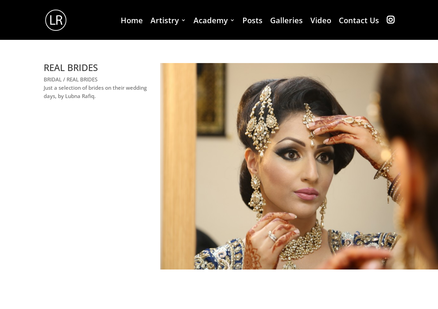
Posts (252, 21)
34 (361, 255)
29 (332, 255)
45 (426, 255)
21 (285, 255)
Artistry (165, 21)
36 (373, 255)
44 (420, 255)
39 (391, 255)
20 (279, 255)
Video (320, 21)
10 (220, 255)
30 (338, 255)
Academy (211, 21)
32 (350, 255)
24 (302, 255)
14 (243, 255)
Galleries (286, 21)
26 (314, 255)
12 (232, 255)
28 (326, 255)
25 (308, 255)
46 (432, 255)
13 (238, 255)
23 (296, 255)
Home (132, 21)
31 (344, 255)
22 (291, 255)
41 (403, 255)
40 (397, 255)
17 (261, 255)
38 (385, 255)
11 (226, 255)
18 (267, 255)
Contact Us (359, 21)
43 (414, 255)
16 (255, 255)
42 (408, 255)
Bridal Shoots (375, 303)
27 (320, 255)
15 (249, 255)
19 (273, 255)
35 (367, 255)
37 (379, 255)
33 (355, 255)
